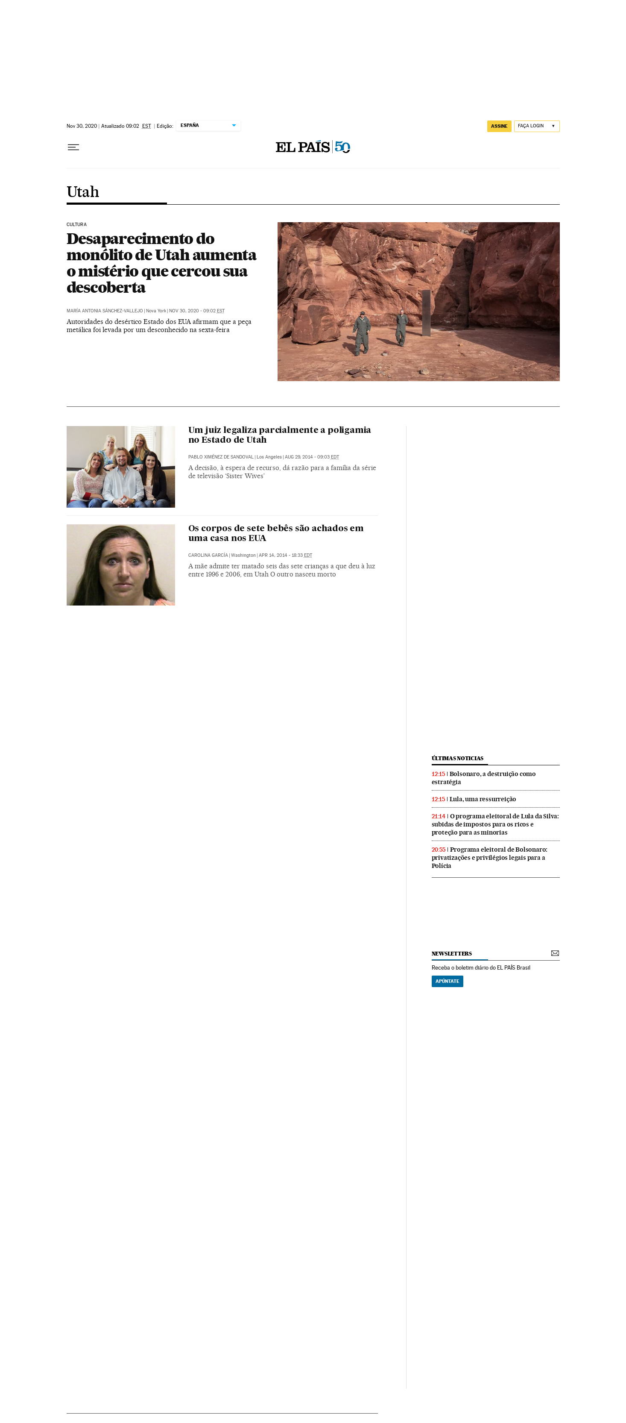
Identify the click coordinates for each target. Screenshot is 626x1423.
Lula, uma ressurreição (483, 799)
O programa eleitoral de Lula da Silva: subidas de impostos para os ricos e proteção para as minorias (495, 824)
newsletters (452, 953)
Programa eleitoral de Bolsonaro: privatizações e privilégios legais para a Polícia (490, 858)
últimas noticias (458, 758)
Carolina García (208, 555)
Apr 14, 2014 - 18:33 (285, 555)
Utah (83, 193)
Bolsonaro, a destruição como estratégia (484, 778)
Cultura (77, 224)
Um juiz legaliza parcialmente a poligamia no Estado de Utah (280, 435)
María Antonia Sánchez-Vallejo (105, 311)
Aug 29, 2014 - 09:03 (312, 457)
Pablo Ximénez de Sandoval (221, 457)
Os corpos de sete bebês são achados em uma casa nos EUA (276, 534)
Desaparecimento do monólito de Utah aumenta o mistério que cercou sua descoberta (162, 263)
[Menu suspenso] (73, 147)
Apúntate (447, 981)
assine (499, 126)
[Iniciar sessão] (537, 126)
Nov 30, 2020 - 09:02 (197, 311)
